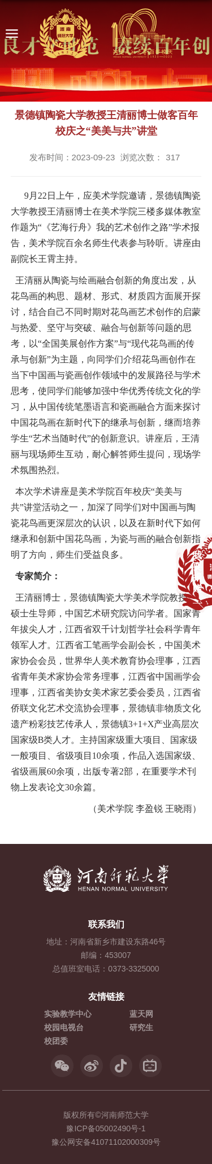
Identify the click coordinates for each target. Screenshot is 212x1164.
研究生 (141, 1027)
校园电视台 (64, 1027)
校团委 (56, 1040)
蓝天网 (141, 1013)
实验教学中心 (68, 1013)
